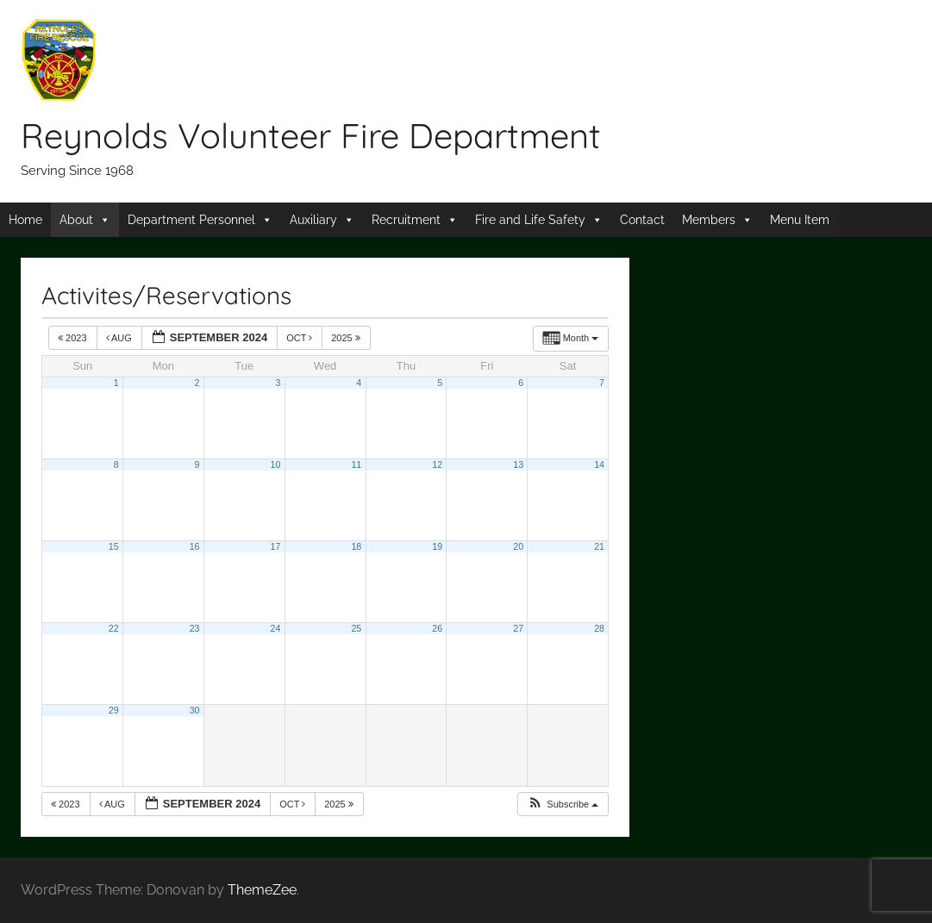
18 (356, 546)
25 (356, 628)
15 (114, 546)
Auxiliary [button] (313, 220)
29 (114, 710)
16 (195, 546)
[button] (562, 804)
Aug (120, 338)
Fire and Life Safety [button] (530, 220)
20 (518, 546)
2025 (347, 338)
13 (518, 464)
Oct (300, 338)
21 (599, 546)
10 (276, 464)
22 (114, 628)
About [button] (76, 220)
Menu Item (799, 220)
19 (437, 546)
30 (195, 710)
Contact (642, 220)
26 (437, 628)
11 (356, 464)
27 (518, 628)
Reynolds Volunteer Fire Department (311, 135)
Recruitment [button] (406, 220)
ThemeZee (262, 890)
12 (437, 464)
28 (599, 628)
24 (276, 628)
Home (25, 220)
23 (195, 628)
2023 (74, 338)
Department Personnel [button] (191, 220)
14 (599, 464)
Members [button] (708, 220)
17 (276, 546)
